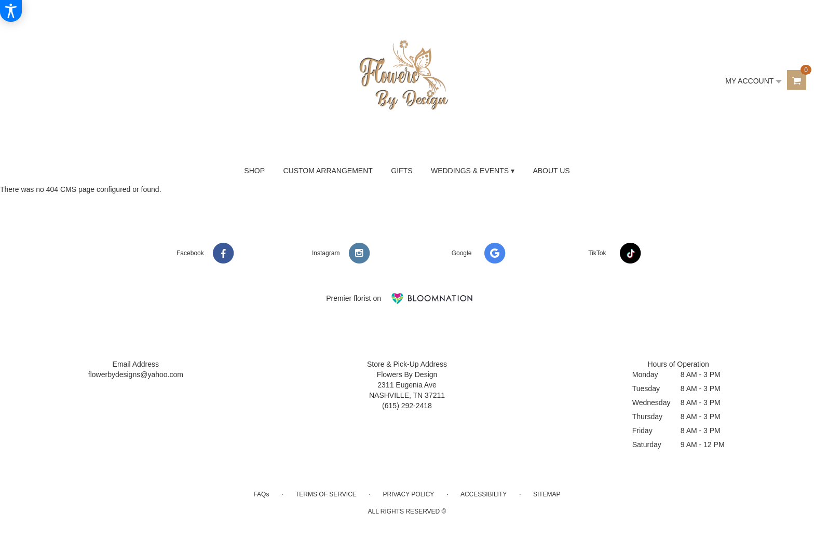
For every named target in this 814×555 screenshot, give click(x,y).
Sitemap (547, 494)
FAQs (261, 494)
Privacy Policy (408, 494)
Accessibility (483, 494)
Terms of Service (326, 494)
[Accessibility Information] (11, 11)
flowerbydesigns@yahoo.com (135, 374)
